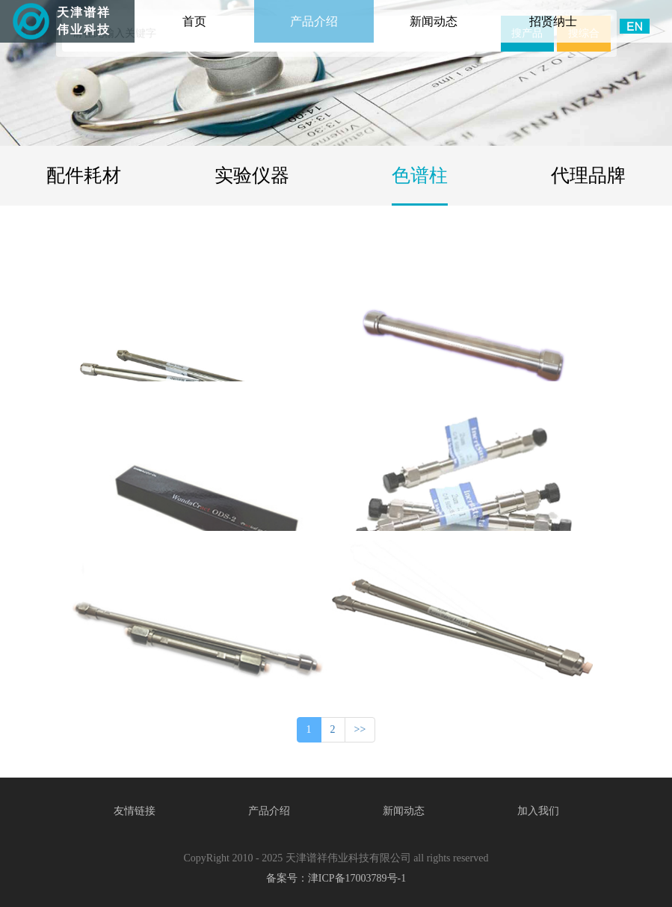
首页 (214, 14)
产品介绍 (314, 21)
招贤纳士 (553, 21)
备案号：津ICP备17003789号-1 (336, 878)
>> (360, 729)
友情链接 (134, 811)
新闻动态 (433, 21)
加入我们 (538, 811)
